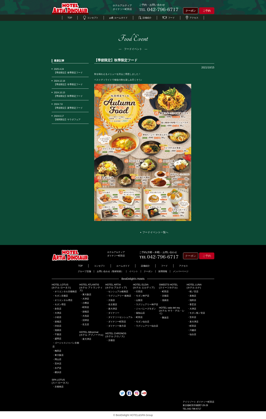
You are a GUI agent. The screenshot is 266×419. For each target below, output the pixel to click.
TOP (70, 17)
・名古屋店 (111, 304)
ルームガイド (118, 17)
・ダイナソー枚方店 (116, 326)
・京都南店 (58, 386)
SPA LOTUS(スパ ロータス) (60, 381)
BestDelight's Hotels (133, 278)
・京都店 (110, 340)
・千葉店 (56, 334)
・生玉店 (84, 324)
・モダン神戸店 (141, 295)
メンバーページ (180, 271)
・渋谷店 (56, 326)
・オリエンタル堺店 (62, 300)
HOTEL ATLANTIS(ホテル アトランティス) (91, 287)
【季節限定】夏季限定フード (68, 108)
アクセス (192, 17)
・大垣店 (110, 300)
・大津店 (56, 313)
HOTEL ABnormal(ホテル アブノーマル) (91, 333)
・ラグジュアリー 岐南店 (118, 295)
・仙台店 (191, 334)
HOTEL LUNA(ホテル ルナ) (194, 286)
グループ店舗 (84, 271)
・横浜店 (56, 372)
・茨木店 (56, 363)
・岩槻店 (56, 321)
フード (169, 17)
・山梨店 (138, 300)
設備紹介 (145, 17)
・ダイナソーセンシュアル (119, 317)
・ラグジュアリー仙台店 (146, 326)
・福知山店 (139, 313)
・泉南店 (191, 295)
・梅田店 (56, 351)
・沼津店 (84, 320)
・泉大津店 (85, 339)
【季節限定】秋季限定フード (68, 96)
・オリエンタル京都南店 (64, 291)
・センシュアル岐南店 (117, 291)
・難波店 (164, 317)
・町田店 (84, 307)
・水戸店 (56, 368)
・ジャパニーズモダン (145, 308)
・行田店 (138, 291)
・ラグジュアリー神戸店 (146, 304)
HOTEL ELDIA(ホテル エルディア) (143, 286)
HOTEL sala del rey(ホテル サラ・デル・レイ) (172, 310)
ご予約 (207, 10)
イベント (133, 271)
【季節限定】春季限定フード (68, 72)
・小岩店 (56, 317)
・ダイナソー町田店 (116, 321)
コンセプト (90, 17)
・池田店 (191, 300)
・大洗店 (84, 316)
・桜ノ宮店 (192, 291)
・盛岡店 (56, 338)
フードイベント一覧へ (155, 232)
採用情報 (162, 271)
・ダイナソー (112, 313)
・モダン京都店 (60, 295)
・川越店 (191, 330)
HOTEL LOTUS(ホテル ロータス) (61, 286)
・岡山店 (56, 359)
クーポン (190, 10)
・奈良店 (56, 308)
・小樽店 (84, 303)
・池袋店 (56, 330)
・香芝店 (191, 304)
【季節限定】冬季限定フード (68, 84)
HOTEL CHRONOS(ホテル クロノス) (115, 335)
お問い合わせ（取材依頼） (110, 271)
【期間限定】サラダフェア (67, 119)
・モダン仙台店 (141, 321)
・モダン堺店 (59, 304)
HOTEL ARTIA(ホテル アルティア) (116, 286)
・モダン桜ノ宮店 (196, 313)
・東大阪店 (58, 355)
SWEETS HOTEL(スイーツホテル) (168, 286)
